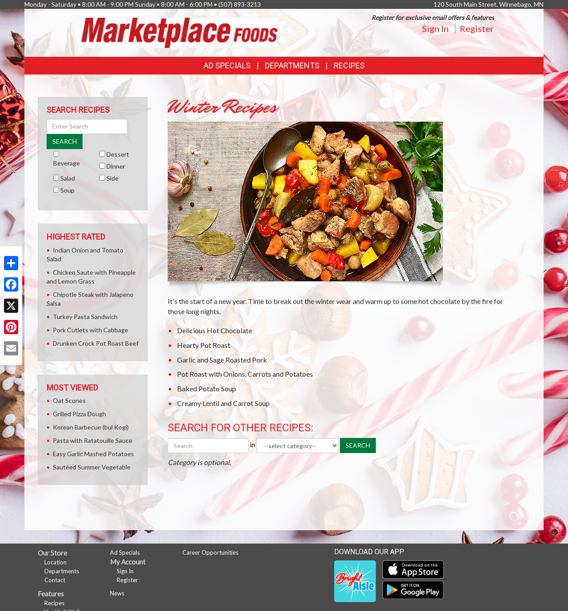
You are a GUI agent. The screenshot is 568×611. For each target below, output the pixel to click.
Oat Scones (69, 400)
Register (477, 28)
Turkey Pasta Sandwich (85, 316)
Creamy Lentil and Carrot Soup (223, 403)
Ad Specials (227, 65)
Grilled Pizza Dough (79, 414)
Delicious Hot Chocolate (214, 330)
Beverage (66, 163)
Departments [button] (292, 65)
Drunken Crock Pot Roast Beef (95, 343)
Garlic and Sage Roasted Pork (222, 359)
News (117, 593)
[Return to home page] (179, 31)
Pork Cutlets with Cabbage (90, 330)
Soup (67, 190)
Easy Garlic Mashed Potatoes (93, 453)
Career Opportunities (210, 552)
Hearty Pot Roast (203, 345)
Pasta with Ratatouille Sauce (92, 440)
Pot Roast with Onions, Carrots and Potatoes (245, 374)
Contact (54, 579)
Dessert (117, 154)
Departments (61, 571)
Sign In (435, 28)
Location (55, 562)
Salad (67, 178)
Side (112, 178)
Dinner (115, 166)
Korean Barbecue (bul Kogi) (91, 427)
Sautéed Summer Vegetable (91, 467)
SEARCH (358, 445)
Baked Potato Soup (206, 388)
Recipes (349, 65)
